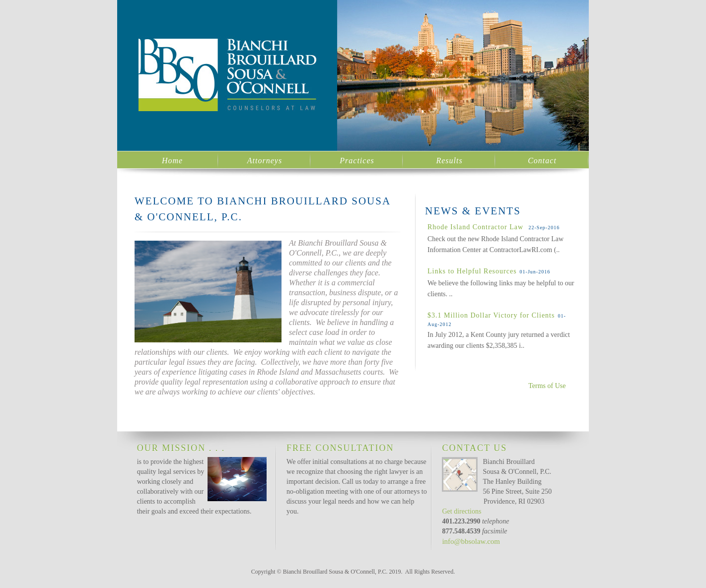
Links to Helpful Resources (472, 271)
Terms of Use (546, 386)
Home (172, 160)
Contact (542, 160)
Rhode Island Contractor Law (476, 227)
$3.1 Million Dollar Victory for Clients (491, 315)
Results (449, 160)
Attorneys (264, 160)
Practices (357, 160)
